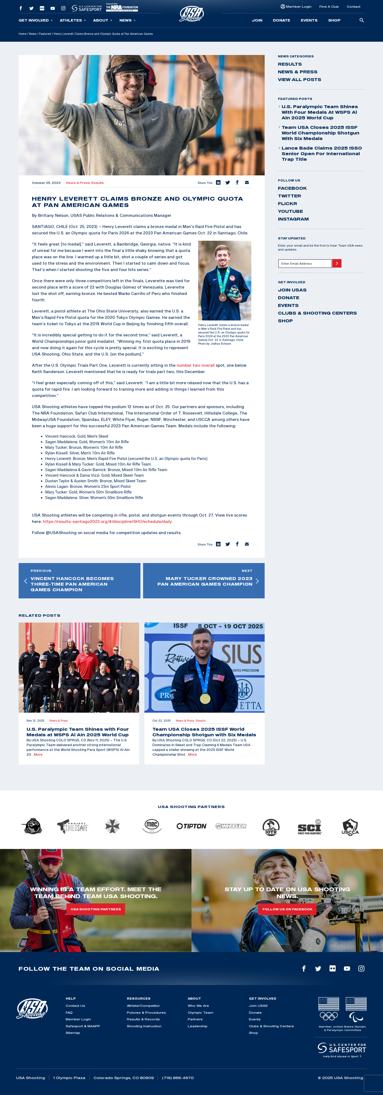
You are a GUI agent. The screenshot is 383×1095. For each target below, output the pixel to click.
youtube (290, 211)
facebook (292, 188)
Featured (45, 33)
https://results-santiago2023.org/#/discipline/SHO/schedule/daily (107, 521)
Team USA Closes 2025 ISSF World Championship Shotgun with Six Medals (318, 133)
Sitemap (73, 1032)
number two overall (196, 365)
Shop (334, 20)
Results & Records (143, 1019)
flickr (287, 203)
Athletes (73, 20)
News (127, 20)
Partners (195, 1019)
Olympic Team (200, 1012)
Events (309, 20)
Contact (353, 6)
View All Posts (299, 79)
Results (97, 182)
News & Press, (78, 182)
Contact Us (75, 1005)
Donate (281, 20)
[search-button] (361, 21)
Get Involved (36, 20)
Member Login (298, 7)
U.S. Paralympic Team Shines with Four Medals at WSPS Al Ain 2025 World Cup (318, 112)
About (102, 20)
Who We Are (198, 1005)
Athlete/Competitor (143, 1005)
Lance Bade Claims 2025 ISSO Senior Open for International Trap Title (320, 154)
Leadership (197, 1026)
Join (257, 20)
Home (22, 33)
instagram (293, 219)
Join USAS (292, 290)
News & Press (298, 71)
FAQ (69, 1012)
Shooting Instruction (144, 1026)
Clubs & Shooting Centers (317, 313)
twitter (289, 195)
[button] (218, 182)
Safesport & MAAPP (83, 1026)
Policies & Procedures (146, 1012)
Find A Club (329, 6)
